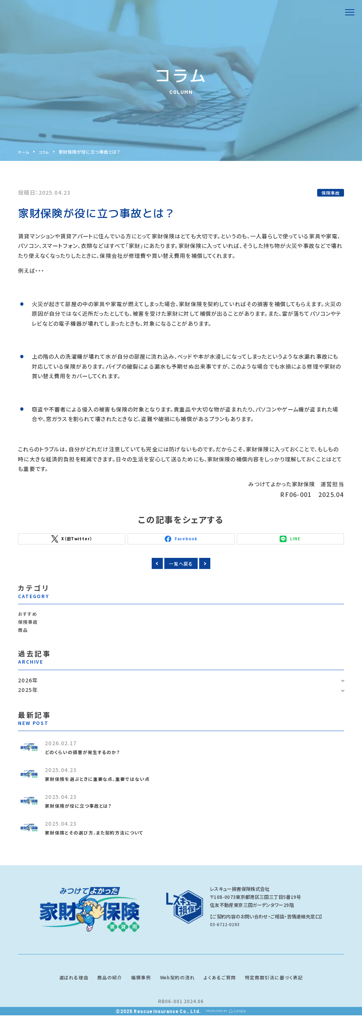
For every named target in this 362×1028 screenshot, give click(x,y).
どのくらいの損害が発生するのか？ (88, 762)
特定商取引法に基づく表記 (290, 988)
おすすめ (29, 619)
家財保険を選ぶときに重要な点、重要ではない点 (106, 788)
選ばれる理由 (55, 988)
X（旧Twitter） (72, 540)
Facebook (181, 540)
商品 (23, 639)
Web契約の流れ (177, 988)
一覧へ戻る (181, 567)
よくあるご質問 (227, 988)
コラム (47, 152)
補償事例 (134, 988)
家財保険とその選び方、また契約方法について (102, 842)
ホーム (24, 152)
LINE (290, 540)
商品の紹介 (97, 988)
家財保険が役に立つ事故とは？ (84, 815)
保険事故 (330, 193)
